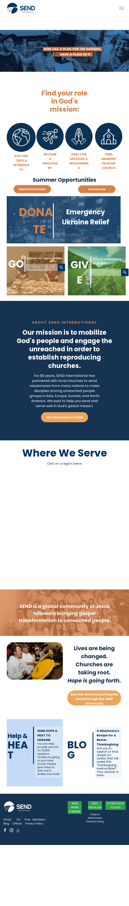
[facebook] (5, 831)
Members (38, 819)
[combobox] (42, 267)
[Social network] (18, 831)
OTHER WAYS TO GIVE (115, 805)
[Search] (61, 267)
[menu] (121, 8)
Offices (17, 823)
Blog (6, 823)
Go (18, 819)
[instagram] (11, 831)
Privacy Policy (34, 823)
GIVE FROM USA (95, 805)
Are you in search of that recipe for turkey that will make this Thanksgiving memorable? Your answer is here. (108, 761)
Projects (95, 814)
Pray (27, 819)
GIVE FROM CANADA (74, 807)
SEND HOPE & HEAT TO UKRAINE (47, 735)
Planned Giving (95, 821)
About (7, 819)
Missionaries (95, 818)
